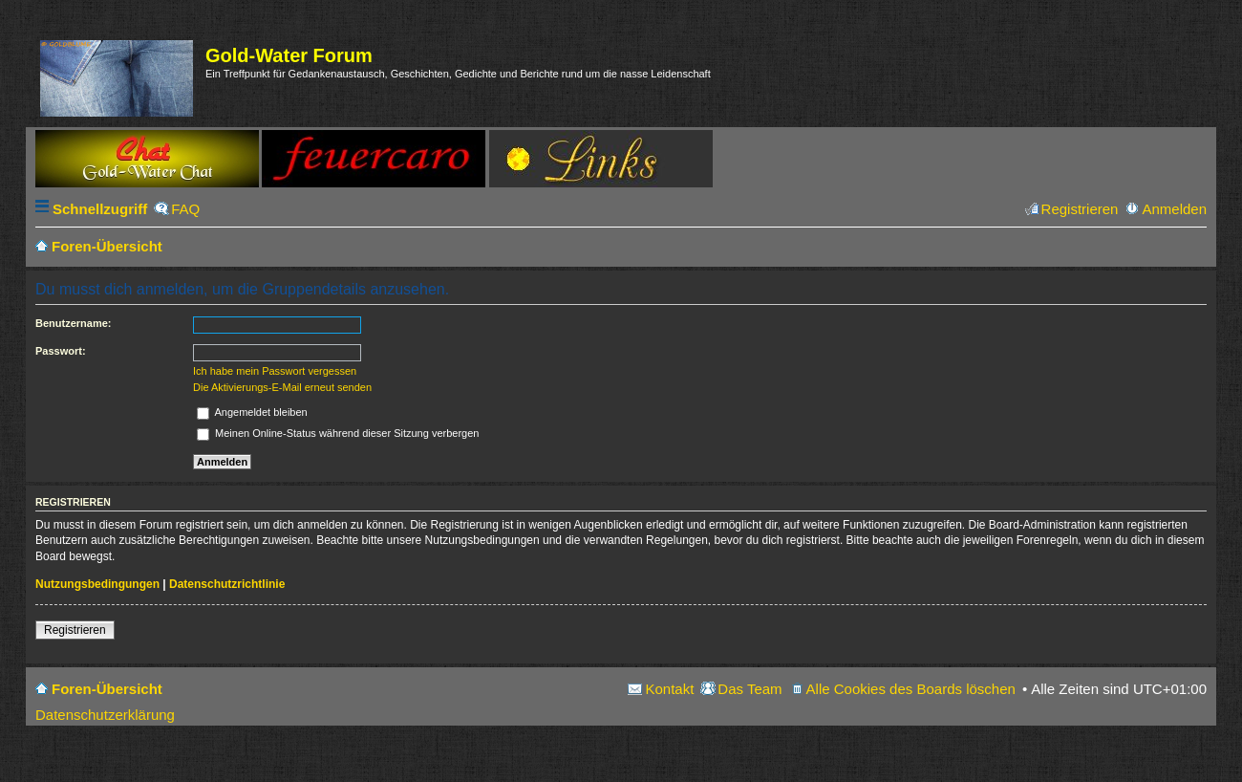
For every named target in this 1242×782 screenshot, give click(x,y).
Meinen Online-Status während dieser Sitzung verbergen (338, 433)
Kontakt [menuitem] (669, 689)
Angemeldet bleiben (252, 412)
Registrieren (75, 630)
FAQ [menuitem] (185, 209)
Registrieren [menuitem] (1080, 209)
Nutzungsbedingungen (97, 584)
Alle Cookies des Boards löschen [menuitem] (911, 689)
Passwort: (60, 351)
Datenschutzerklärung (105, 714)
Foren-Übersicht (107, 689)
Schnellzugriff (100, 209)
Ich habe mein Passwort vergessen (274, 371)
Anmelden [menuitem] (1174, 209)
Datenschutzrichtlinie (227, 584)
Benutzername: (73, 323)
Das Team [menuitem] (749, 689)
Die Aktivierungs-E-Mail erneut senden (282, 387)
